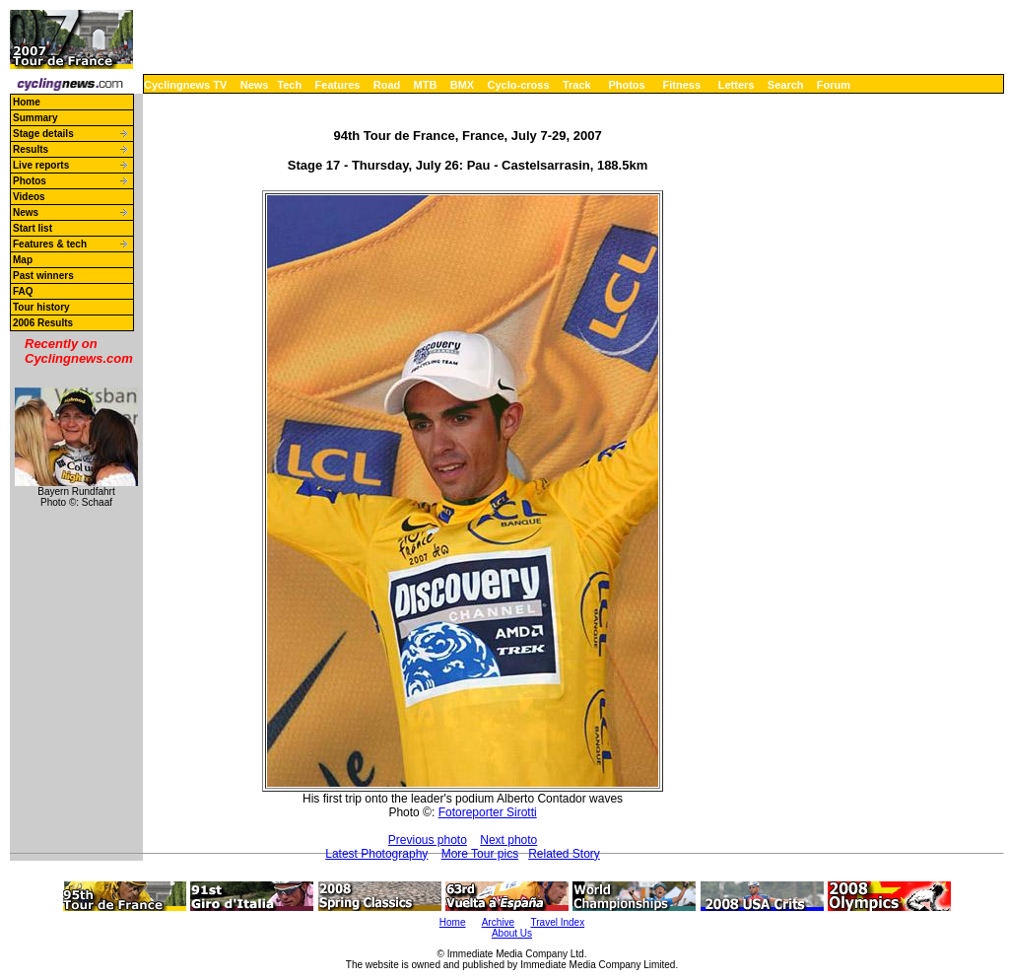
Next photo (508, 840)
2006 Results (43, 322)
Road (387, 85)
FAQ (23, 291)
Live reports (41, 165)
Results (30, 149)
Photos (626, 85)
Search (786, 85)
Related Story (564, 854)
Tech (289, 85)
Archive (498, 922)
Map (23, 259)
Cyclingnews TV (185, 85)
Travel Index (558, 922)
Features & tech (50, 244)
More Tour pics (479, 854)
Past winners (43, 275)
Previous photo (427, 840)
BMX (462, 85)
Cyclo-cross (519, 85)
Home (26, 102)
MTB (425, 85)
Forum (833, 85)
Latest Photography (376, 854)
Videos (29, 196)
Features (338, 85)
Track (577, 85)
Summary (35, 117)
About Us (512, 933)
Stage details (43, 133)
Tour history (41, 307)
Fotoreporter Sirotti (487, 812)
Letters (736, 85)
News (254, 85)
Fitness (681, 85)
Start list (32, 228)
